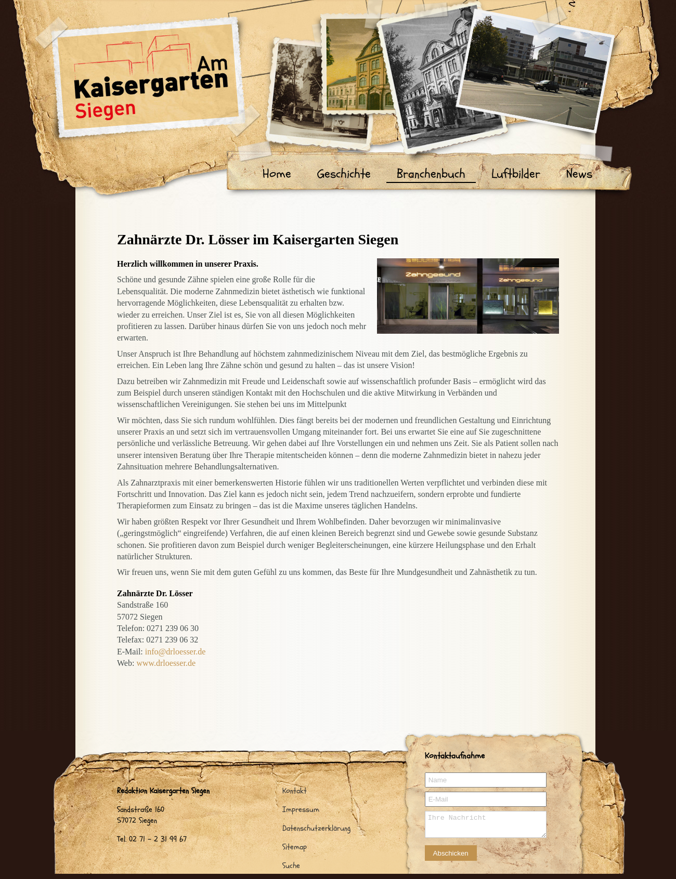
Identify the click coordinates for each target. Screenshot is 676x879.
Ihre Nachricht (486, 824)
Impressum (300, 809)
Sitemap (294, 847)
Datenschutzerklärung (316, 828)
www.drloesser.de (166, 663)
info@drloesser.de (175, 651)
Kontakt (294, 790)
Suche (291, 865)
